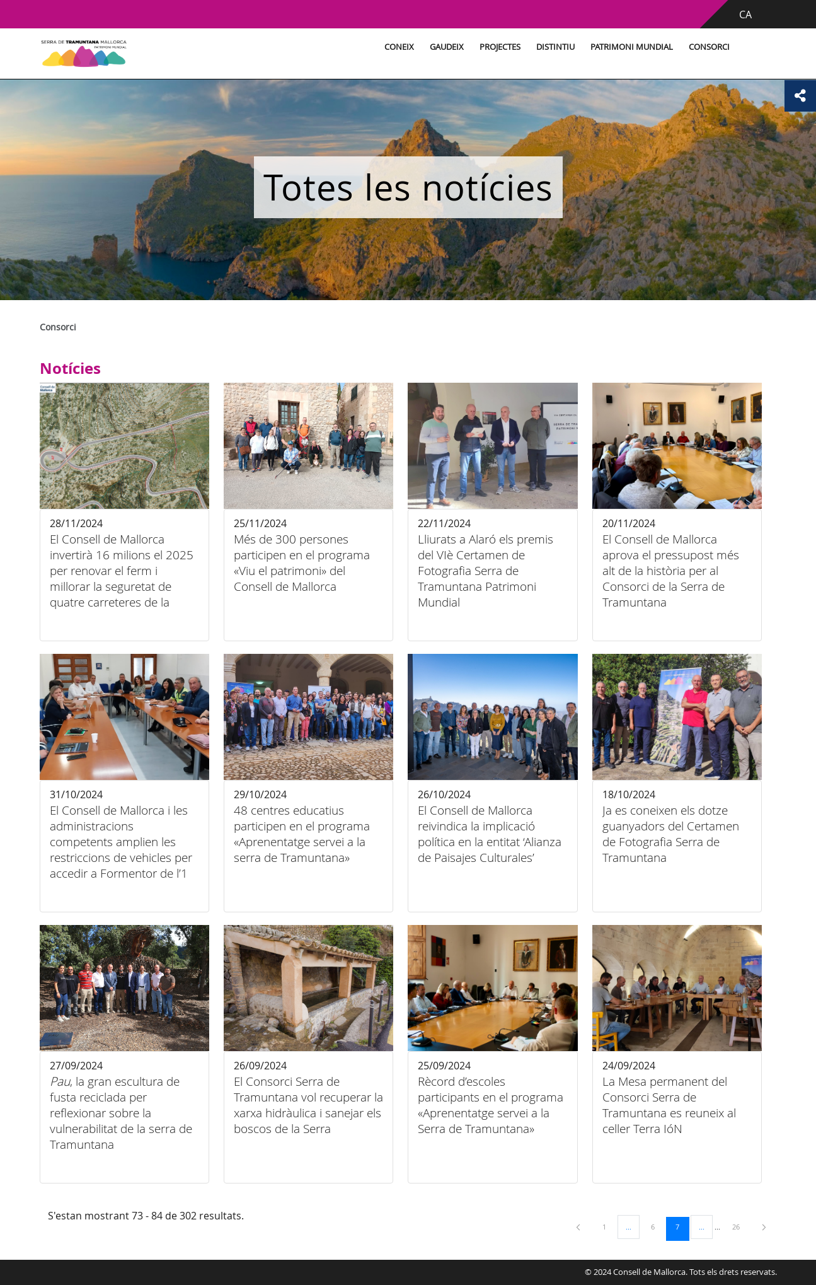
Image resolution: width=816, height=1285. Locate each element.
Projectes (500, 47)
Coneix (399, 47)
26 (740, 1226)
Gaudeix (447, 47)
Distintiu (555, 47)
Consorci (709, 47)
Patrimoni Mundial (631, 47)
